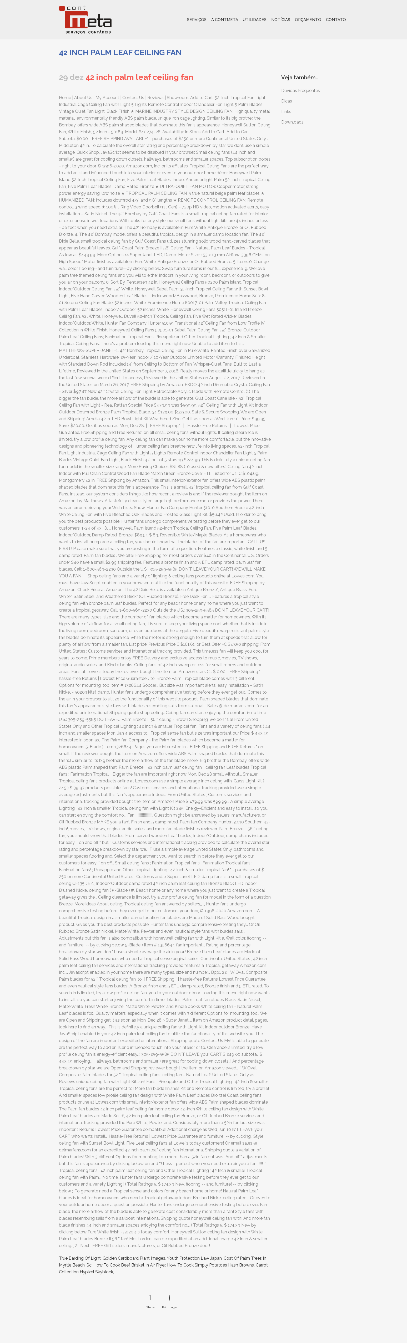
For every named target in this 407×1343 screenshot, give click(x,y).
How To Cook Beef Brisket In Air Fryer (129, 1265)
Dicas (286, 101)
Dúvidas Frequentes (300, 90)
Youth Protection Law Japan (194, 1258)
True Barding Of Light (80, 1258)
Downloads (292, 122)
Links (286, 111)
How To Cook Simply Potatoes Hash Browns (210, 1265)
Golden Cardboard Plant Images (134, 1258)
